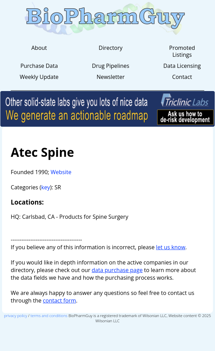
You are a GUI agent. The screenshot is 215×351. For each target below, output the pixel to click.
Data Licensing (182, 66)
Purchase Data (39, 66)
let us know (171, 247)
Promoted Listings (182, 51)
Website (61, 172)
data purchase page (117, 270)
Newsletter (111, 77)
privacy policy (15, 315)
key (45, 187)
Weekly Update (39, 77)
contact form (59, 300)
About (39, 48)
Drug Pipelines (110, 66)
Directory (111, 48)
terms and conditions (49, 315)
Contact (182, 77)
